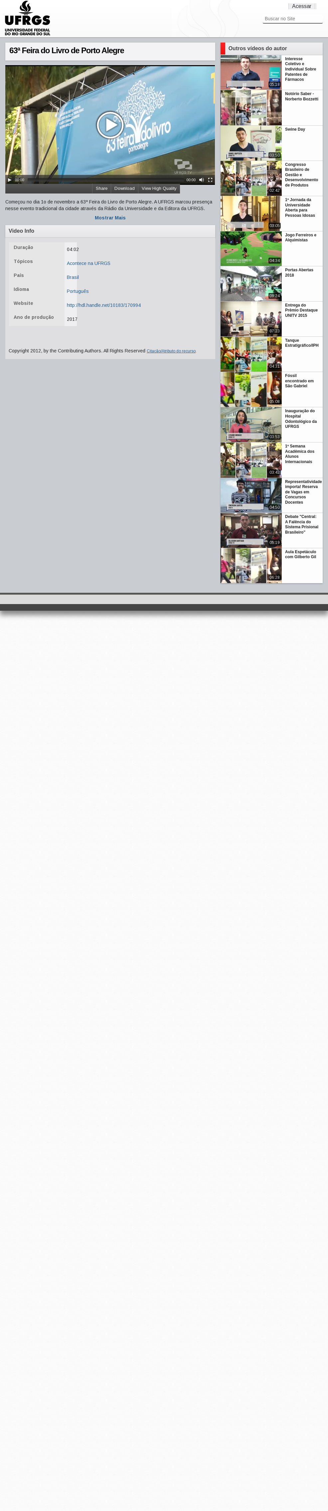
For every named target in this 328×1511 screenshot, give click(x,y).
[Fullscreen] (210, 180)
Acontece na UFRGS (88, 263)
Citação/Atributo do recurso (171, 351)
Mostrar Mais (110, 217)
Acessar (301, 6)
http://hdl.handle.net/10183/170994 (104, 305)
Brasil (73, 277)
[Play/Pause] (9, 180)
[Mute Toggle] (201, 180)
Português (78, 291)
